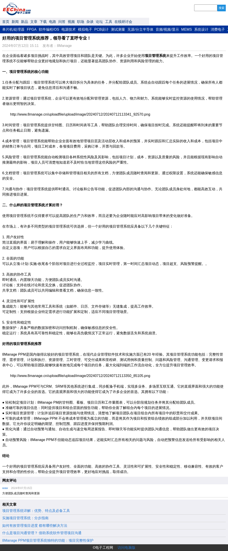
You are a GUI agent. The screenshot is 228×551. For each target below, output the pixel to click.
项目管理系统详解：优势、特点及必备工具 (36, 511)
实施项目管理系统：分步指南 (25, 518)
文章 (33, 22)
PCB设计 (101, 29)
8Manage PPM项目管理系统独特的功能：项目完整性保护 (48, 540)
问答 (61, 22)
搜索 (221, 8)
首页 (5, 22)
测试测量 (118, 29)
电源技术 (68, 29)
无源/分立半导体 (140, 29)
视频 (71, 22)
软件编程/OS (49, 29)
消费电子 (218, 29)
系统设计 (201, 29)
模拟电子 (85, 29)
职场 (80, 22)
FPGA (32, 29)
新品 (24, 22)
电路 (52, 22)
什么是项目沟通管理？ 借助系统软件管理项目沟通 (41, 533)
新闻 (15, 22)
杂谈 (90, 22)
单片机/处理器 (13, 29)
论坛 (99, 22)
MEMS (186, 29)
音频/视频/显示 (167, 29)
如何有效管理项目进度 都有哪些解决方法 (34, 525)
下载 (43, 22)
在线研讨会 (123, 22)
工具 (108, 22)
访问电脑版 (126, 547)
